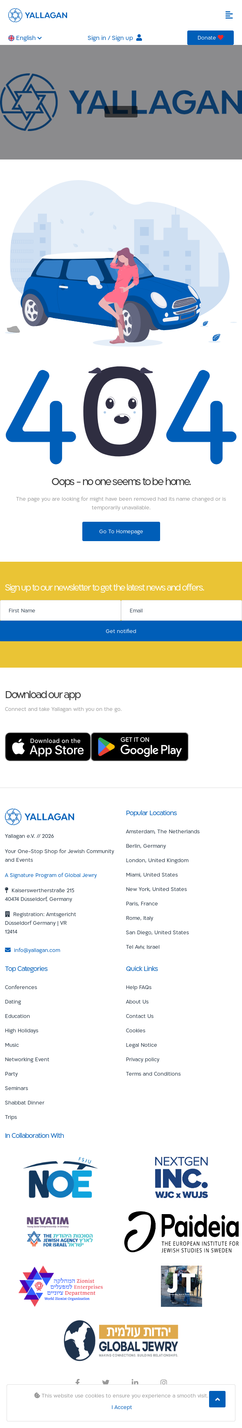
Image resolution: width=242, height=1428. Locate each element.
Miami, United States (152, 874)
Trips (11, 1117)
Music (12, 1044)
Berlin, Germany (146, 845)
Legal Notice (141, 1044)
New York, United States (156, 889)
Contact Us (140, 1016)
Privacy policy (142, 1059)
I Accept (122, 1407)
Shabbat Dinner (24, 1102)
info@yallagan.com (32, 950)
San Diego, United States (157, 932)
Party (11, 1073)
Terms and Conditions (153, 1073)
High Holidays (21, 1030)
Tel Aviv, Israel (143, 946)
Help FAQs (138, 987)
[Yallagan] (39, 816)
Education (17, 1016)
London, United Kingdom (157, 860)
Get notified (121, 631)
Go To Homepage (121, 531)
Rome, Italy (139, 917)
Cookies (135, 1030)
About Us (137, 1001)
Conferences (21, 987)
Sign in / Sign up (115, 38)
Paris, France (142, 903)
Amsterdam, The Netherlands (163, 831)
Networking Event (27, 1059)
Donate (210, 37)
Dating (13, 1001)
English (25, 38)
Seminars (16, 1088)
